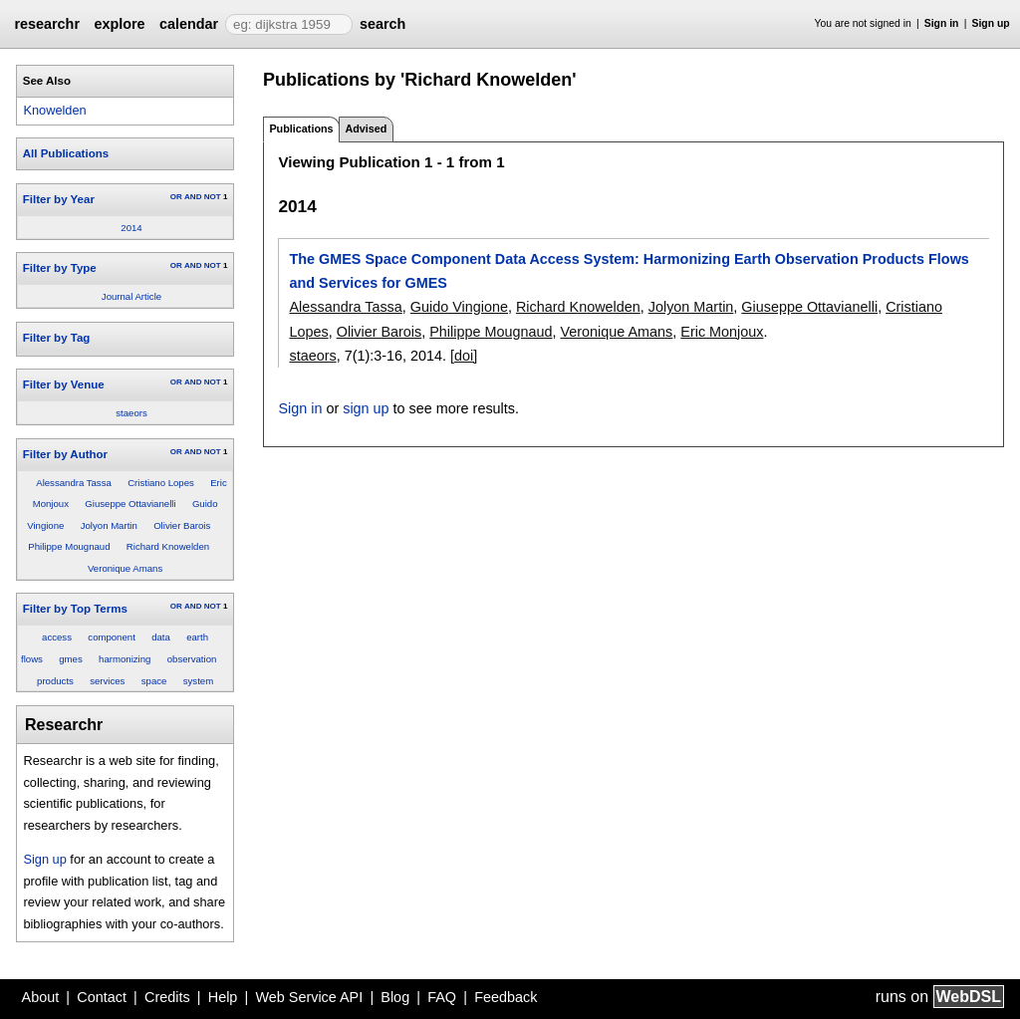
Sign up (991, 23)
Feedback (505, 997)
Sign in (941, 23)
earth (197, 637)
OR (176, 196)
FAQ (441, 997)
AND (192, 196)
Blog (395, 997)
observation (192, 658)
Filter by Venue (64, 384)
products (55, 680)
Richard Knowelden (168, 546)
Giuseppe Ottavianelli (130, 503)
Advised (365, 128)
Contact (102, 997)
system (198, 680)
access (57, 637)
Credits (167, 997)
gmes (70, 658)
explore (119, 24)
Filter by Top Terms (75, 609)
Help (223, 997)
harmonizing (124, 658)
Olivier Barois (181, 525)
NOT (212, 196)
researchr (47, 24)
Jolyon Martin (109, 525)
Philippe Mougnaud (69, 546)
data (160, 637)
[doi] (463, 356)
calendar (188, 24)
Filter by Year (59, 199)
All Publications (66, 153)
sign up (365, 408)
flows (32, 658)
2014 (131, 227)
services (107, 680)
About (41, 997)
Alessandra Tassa (74, 482)
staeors (131, 412)
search (382, 24)
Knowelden (54, 110)
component (111, 637)
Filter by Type (60, 268)
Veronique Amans (125, 568)
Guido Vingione (459, 307)
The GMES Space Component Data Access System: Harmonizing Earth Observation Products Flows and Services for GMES (628, 271)
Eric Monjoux (721, 332)
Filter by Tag (57, 338)
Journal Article (131, 296)
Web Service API (309, 997)
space (154, 680)
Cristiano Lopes (161, 482)
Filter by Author (65, 454)
